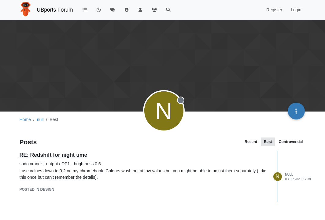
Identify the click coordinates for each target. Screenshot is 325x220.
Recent (251, 142)
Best (268, 142)
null (289, 174)
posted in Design (37, 189)
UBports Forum (55, 10)
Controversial (291, 142)
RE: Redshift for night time (53, 155)
